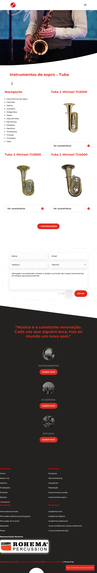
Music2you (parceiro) (9, 562)
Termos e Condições (53, 562)
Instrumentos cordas (57, 492)
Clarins (10, 105)
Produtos (52, 473)
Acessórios (53, 483)
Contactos (5, 502)
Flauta (9, 115)
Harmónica (12, 122)
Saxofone (11, 128)
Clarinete (11, 102)
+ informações (48, 226)
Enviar (80, 293)
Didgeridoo (12, 112)
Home (3, 473)
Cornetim (11, 109)
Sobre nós (4, 478)
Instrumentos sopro (57, 497)
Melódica (11, 125)
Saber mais (48, 372)
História (3, 483)
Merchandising (55, 478)
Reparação (53, 488)
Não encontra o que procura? (80, 568)
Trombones (12, 132)
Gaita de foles (13, 118)
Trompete (11, 138)
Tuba (9, 141)
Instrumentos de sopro (17, 99)
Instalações (5, 488)
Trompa (10, 135)
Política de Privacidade (31, 562)
